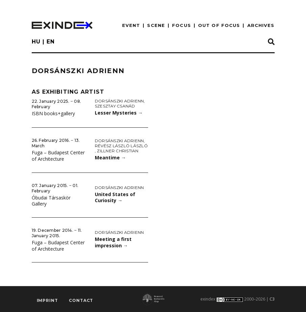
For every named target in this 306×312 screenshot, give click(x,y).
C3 (272, 299)
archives (261, 25)
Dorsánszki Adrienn (119, 100)
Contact (81, 300)
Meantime (110, 157)
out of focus (219, 25)
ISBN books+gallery (53, 113)
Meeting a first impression (113, 242)
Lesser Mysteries (119, 113)
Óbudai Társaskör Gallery (51, 200)
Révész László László (121, 145)
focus (181, 25)
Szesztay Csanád (115, 105)
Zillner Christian (117, 150)
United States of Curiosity (115, 197)
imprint (47, 300)
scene (156, 25)
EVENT (131, 25)
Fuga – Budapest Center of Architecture (58, 155)
